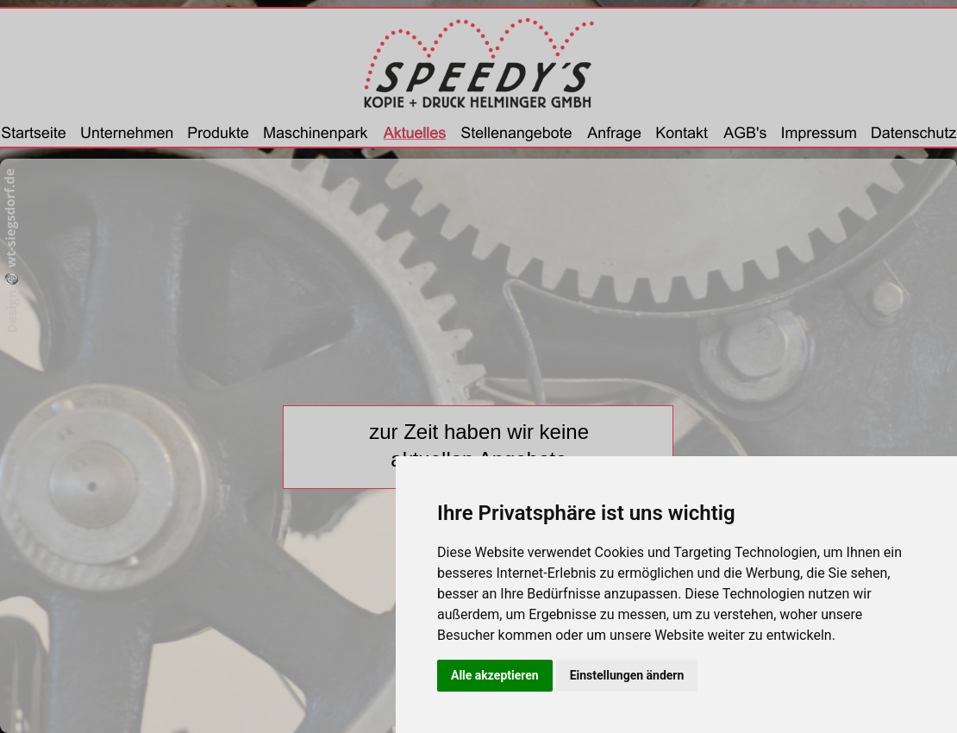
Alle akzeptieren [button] (495, 675)
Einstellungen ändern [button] (627, 675)
